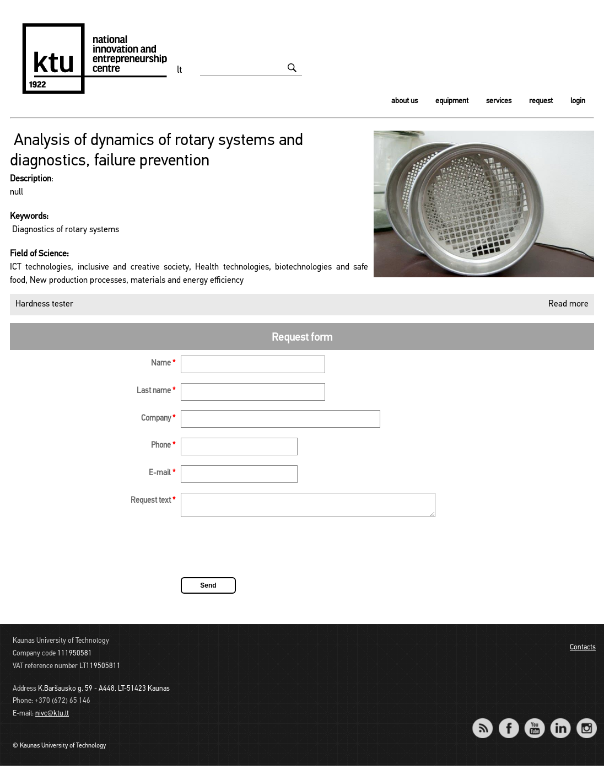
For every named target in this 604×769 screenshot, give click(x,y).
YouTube (534, 724)
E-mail (162, 473)
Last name (156, 391)
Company (158, 419)
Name (163, 363)
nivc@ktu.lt (52, 716)
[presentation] (264, 552)
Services (498, 101)
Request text (153, 501)
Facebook (508, 724)
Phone (163, 446)
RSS (487, 724)
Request (541, 101)
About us (404, 101)
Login (577, 101)
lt (179, 70)
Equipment (451, 101)
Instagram (586, 724)
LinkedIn (560, 724)
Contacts (583, 650)
